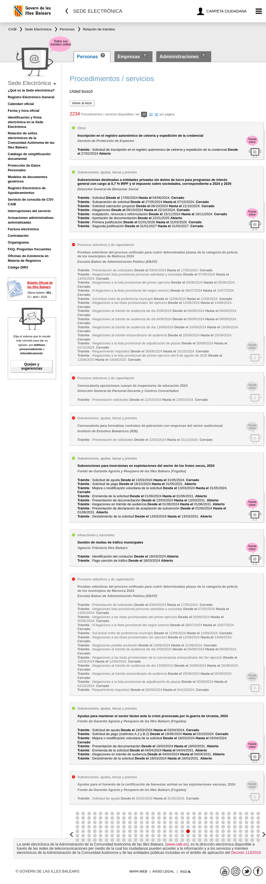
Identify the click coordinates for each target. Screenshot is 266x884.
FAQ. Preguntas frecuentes (29, 249)
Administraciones (179, 56)
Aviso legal (163, 871)
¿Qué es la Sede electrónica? (31, 90)
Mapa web (138, 871)
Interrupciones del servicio (29, 211)
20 (150, 114)
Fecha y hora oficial (23, 111)
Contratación (18, 236)
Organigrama (18, 242)
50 (156, 114)
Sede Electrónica (29, 83)
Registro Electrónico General (31, 97)
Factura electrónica (23, 229)
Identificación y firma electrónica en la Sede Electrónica (25, 122)
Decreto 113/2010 (246, 852)
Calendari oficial (21, 104)
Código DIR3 (18, 267)
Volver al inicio (82, 103)
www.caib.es (177, 844)
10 (144, 115)
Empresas (129, 56)
